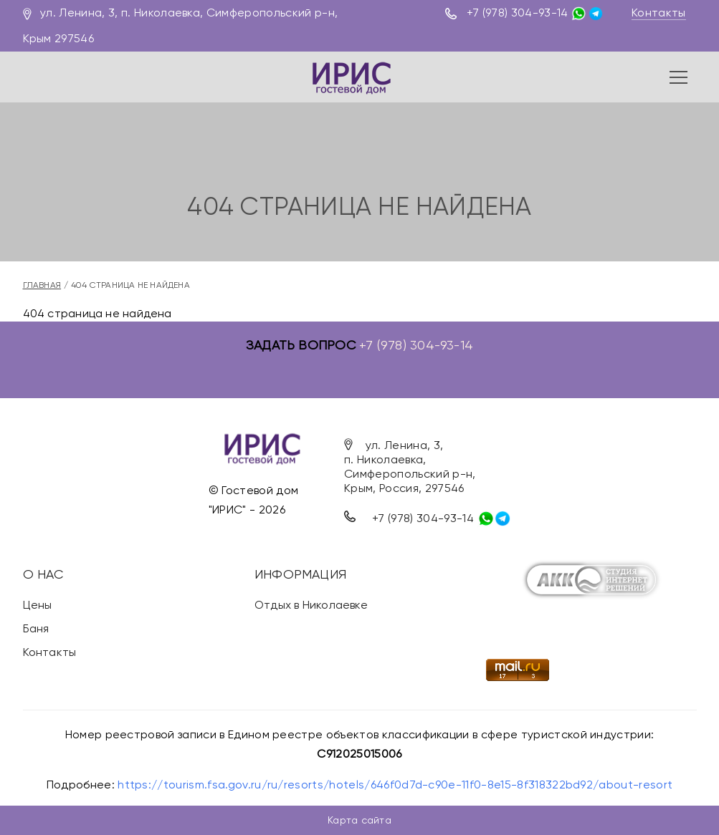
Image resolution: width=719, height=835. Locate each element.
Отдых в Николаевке (311, 605)
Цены (37, 605)
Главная (42, 285)
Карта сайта (359, 820)
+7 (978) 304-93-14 (517, 12)
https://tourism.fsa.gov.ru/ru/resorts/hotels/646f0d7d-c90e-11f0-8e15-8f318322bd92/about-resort (395, 784)
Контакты (659, 12)
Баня (36, 628)
